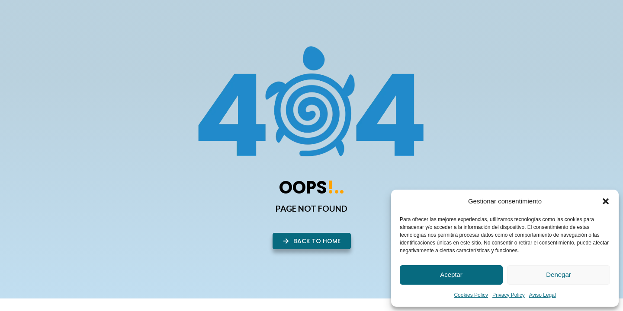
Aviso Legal (542, 295)
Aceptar (451, 274)
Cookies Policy (471, 295)
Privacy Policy (508, 295)
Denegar (558, 274)
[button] (605, 201)
